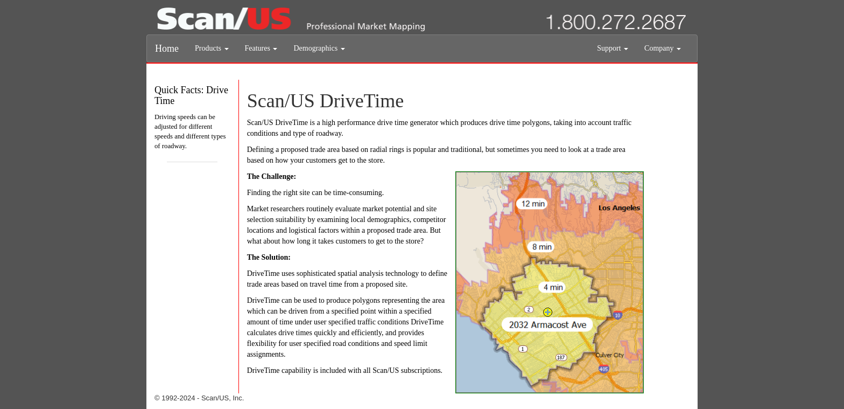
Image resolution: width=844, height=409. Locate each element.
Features (261, 48)
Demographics (318, 48)
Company (662, 48)
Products (212, 48)
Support (612, 48)
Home (167, 48)
